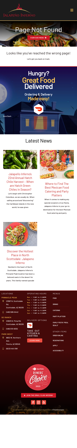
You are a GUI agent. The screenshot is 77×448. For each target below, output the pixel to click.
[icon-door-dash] (38, 105)
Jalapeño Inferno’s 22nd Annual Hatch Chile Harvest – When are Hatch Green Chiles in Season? (20, 215)
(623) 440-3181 (12, 382)
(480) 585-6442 (12, 345)
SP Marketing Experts (58, 443)
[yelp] (44, 436)
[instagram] (38, 436)
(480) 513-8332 (12, 362)
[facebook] (33, 436)
